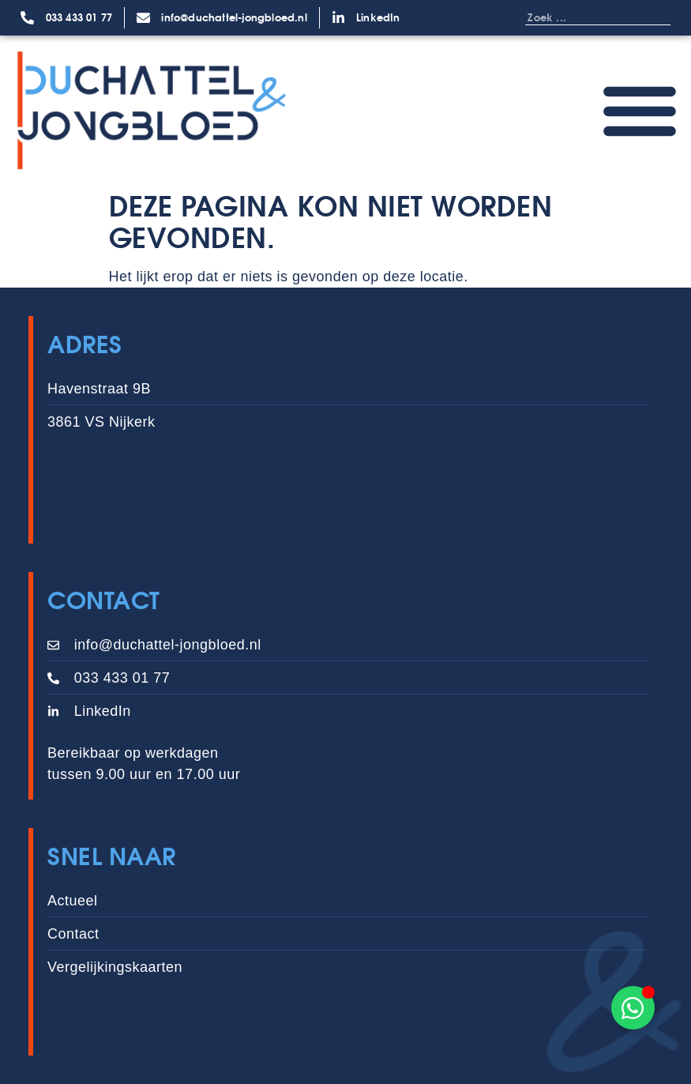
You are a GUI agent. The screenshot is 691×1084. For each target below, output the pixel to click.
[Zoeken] (654, 17)
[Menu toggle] (639, 109)
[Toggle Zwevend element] (633, 1007)
